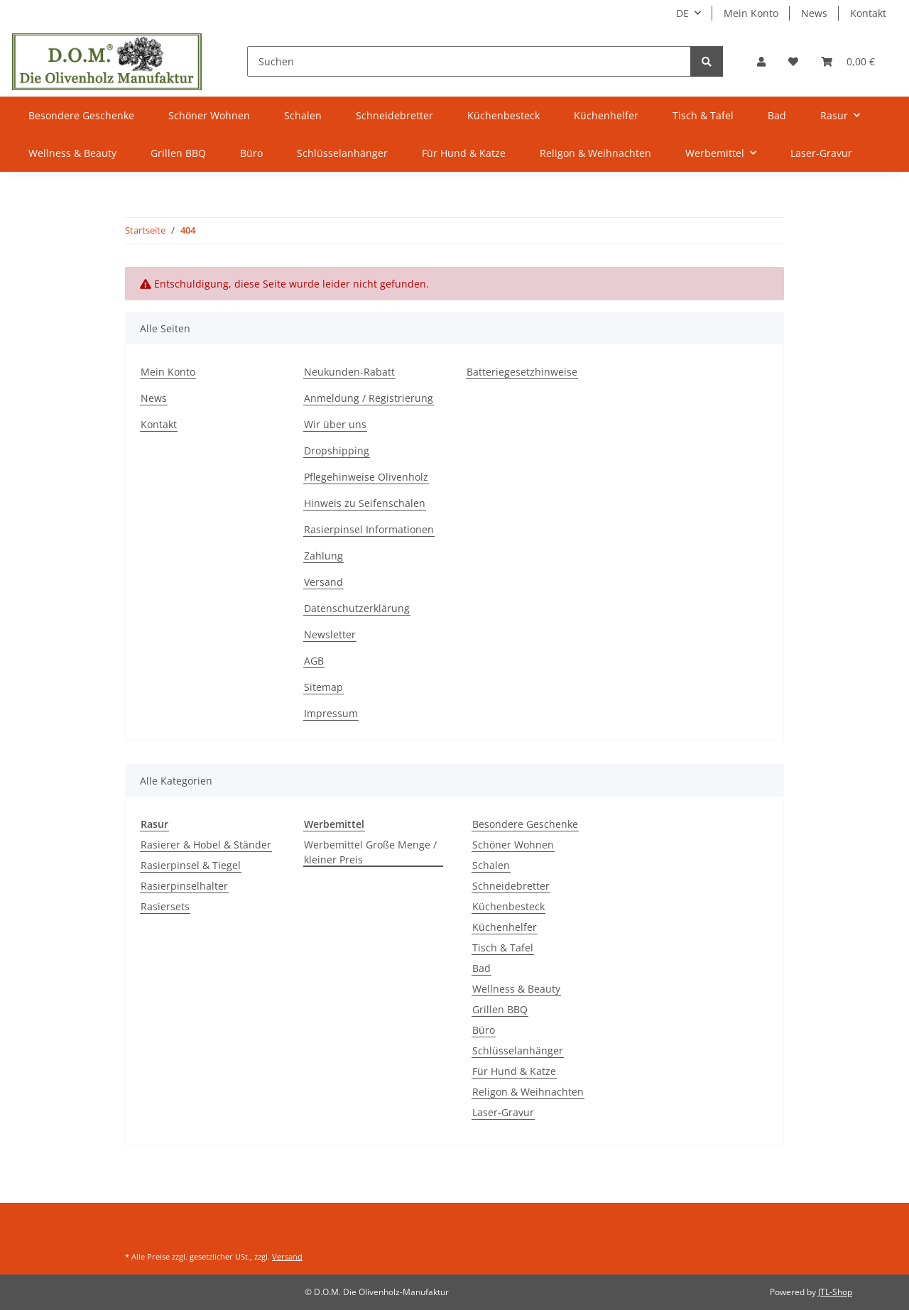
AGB (314, 660)
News (814, 13)
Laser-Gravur (503, 1112)
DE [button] (682, 13)
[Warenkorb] (848, 61)
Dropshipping (336, 450)
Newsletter (330, 634)
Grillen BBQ (500, 1009)
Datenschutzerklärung (357, 608)
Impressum (331, 713)
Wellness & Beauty (516, 988)
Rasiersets (165, 906)
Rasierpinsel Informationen (369, 529)
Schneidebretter (511, 886)
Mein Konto (751, 13)
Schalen (491, 865)
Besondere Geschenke (525, 824)
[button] (761, 61)
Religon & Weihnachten (528, 1091)
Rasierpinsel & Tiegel (191, 865)
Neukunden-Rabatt (349, 371)
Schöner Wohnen (513, 844)
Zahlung (323, 555)
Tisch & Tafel (502, 947)
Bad (481, 968)
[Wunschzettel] (793, 61)
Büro (483, 1030)
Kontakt (868, 13)
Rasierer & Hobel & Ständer (206, 844)
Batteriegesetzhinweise (522, 371)
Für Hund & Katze (514, 1071)
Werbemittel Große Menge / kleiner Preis (370, 852)
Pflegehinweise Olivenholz (366, 477)
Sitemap (323, 687)
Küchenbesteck (508, 906)
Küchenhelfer (504, 927)
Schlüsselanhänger (517, 1050)
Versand (323, 582)
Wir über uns (335, 424)
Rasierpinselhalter (184, 886)
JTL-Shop (835, 1292)
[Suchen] (469, 61)
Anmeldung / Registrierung (368, 398)
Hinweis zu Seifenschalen (364, 503)
